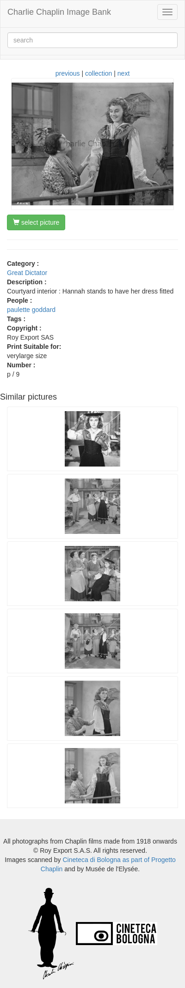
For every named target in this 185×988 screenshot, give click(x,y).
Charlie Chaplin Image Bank (59, 12)
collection (98, 73)
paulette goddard (31, 309)
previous (68, 73)
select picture (36, 222)
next (123, 73)
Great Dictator (27, 272)
